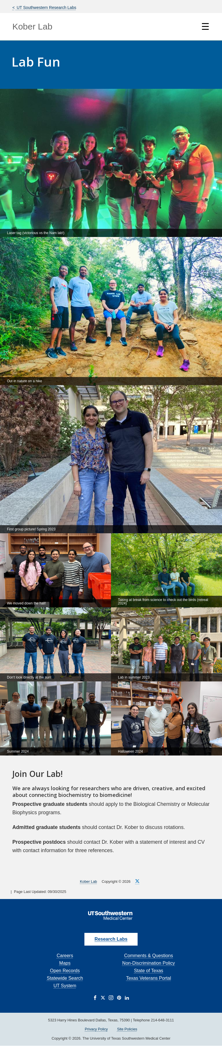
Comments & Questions (148, 955)
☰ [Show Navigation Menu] (205, 26)
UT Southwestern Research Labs (46, 7)
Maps (65, 963)
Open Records (65, 970)
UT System (64, 985)
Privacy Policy (96, 1029)
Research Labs (111, 939)
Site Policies (127, 1029)
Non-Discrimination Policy (148, 963)
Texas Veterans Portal (148, 978)
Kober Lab (32, 26)
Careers (65, 955)
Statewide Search (65, 978)
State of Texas (148, 970)
